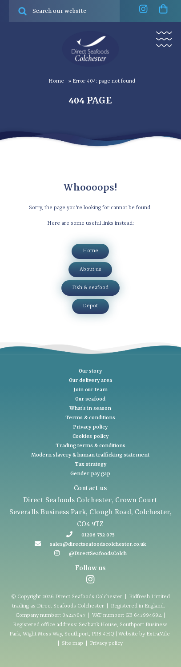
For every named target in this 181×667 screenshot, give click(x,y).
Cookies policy (90, 436)
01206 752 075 (98, 535)
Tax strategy (90, 464)
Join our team (90, 390)
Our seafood (90, 399)
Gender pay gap (90, 474)
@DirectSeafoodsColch (98, 554)
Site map (72, 643)
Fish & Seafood (90, 288)
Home (56, 81)
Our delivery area (90, 380)
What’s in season (90, 408)
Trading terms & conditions (90, 446)
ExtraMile (158, 634)
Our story (90, 371)
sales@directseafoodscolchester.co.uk (98, 544)
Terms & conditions (90, 418)
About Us (90, 269)
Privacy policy (90, 427)
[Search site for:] (64, 11)
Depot (90, 306)
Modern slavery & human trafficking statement (90, 455)
